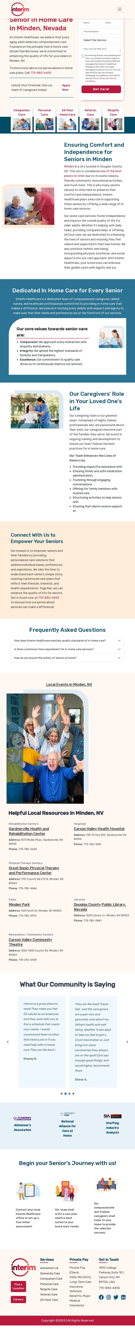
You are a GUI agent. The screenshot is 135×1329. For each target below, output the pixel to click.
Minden (69, 166)
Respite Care (48, 1289)
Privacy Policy (99, 78)
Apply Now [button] (66, 88)
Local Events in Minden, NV (69, 684)
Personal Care (49, 1284)
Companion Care (51, 1278)
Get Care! (101, 89)
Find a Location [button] (18, 1286)
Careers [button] (18, 1299)
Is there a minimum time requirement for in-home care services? (54, 649)
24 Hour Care (49, 1300)
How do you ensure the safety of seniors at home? (45, 657)
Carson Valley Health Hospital (99, 829)
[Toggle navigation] (119, 9)
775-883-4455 (40, 73)
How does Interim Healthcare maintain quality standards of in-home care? (60, 640)
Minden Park (19, 904)
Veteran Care (49, 1294)
